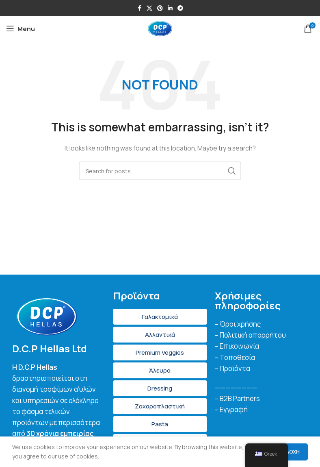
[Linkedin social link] (170, 8)
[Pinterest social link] (160, 8)
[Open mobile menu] (20, 28)
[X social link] (149, 8)
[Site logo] (160, 28)
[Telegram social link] (180, 8)
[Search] (160, 170)
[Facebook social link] (139, 8)
